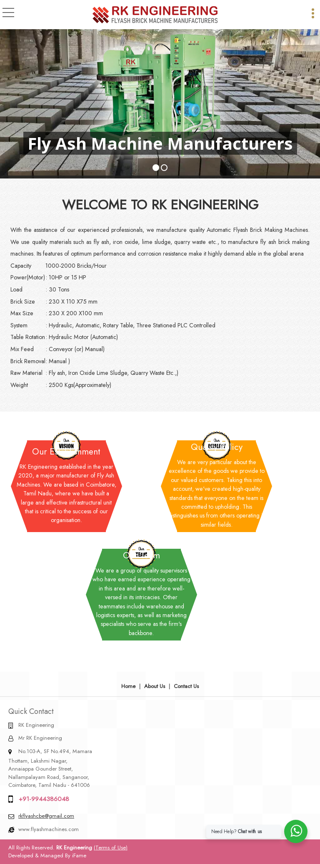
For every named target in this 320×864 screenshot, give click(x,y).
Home (128, 686)
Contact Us (186, 686)
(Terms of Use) (111, 847)
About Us (154, 686)
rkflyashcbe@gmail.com (46, 816)
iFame (79, 855)
